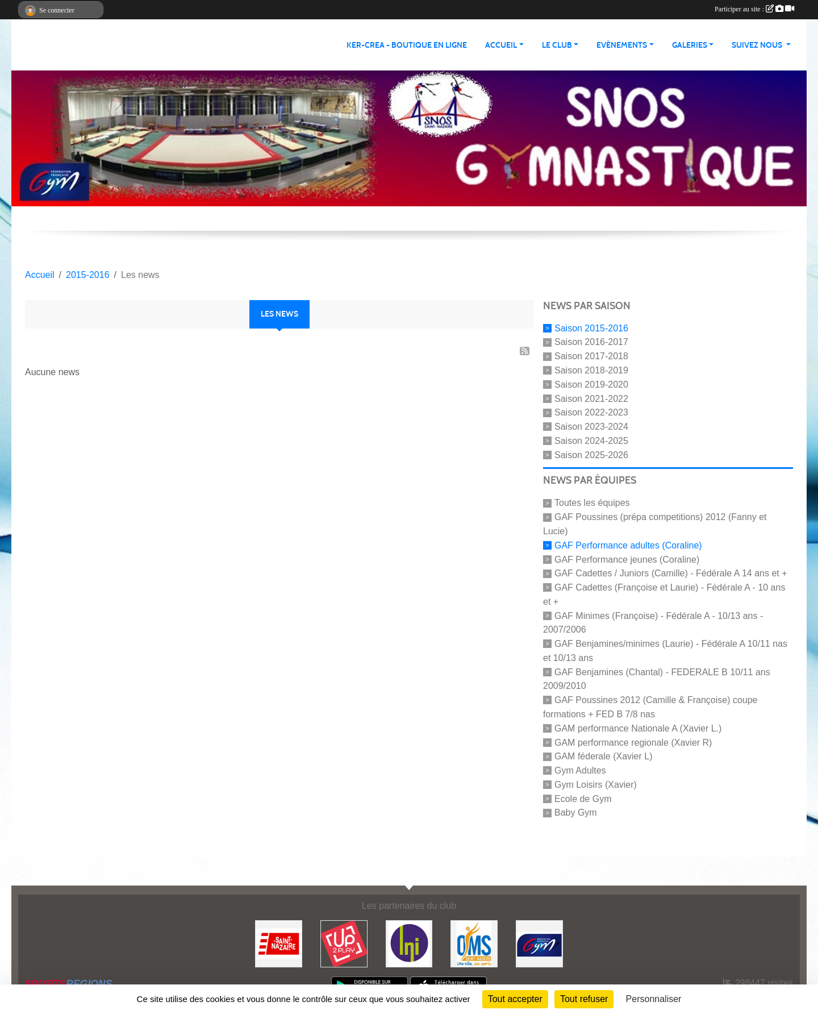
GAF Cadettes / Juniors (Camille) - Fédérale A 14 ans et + (670, 573)
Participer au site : (754, 9)
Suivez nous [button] (758, 45)
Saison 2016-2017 (591, 342)
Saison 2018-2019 (591, 370)
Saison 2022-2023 (591, 412)
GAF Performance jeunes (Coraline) (626, 559)
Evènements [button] (621, 45)
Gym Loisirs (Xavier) (595, 784)
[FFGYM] (539, 943)
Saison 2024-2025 (591, 441)
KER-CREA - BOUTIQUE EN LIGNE (407, 45)
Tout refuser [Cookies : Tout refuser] (584, 999)
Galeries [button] (689, 45)
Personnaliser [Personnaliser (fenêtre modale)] (654, 999)
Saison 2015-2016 (591, 328)
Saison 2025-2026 (591, 454)
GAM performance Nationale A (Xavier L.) (637, 728)
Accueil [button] (501, 45)
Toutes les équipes (592, 503)
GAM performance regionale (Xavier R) (633, 742)
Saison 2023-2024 (591, 426)
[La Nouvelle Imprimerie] (409, 943)
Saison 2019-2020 (591, 384)
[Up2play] (344, 943)
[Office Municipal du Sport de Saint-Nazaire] (474, 943)
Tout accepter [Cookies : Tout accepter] (515, 999)
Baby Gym (575, 812)
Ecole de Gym (582, 798)
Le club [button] (557, 45)
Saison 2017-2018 (591, 356)
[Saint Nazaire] (278, 943)
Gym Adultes (580, 770)
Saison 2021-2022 (591, 398)
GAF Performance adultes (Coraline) (628, 545)
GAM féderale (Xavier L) (603, 756)
